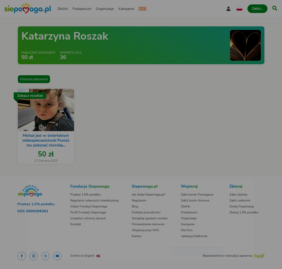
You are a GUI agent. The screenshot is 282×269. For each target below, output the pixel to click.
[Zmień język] (44, 182)
